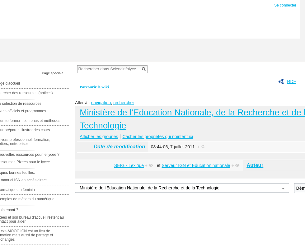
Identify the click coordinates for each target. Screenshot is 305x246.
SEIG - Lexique (129, 165)
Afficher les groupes (99, 136)
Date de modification (119, 147)
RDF (291, 81)
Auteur (254, 165)
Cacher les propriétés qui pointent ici (157, 136)
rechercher (123, 102)
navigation (101, 102)
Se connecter (285, 5)
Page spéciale (52, 73)
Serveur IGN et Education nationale (196, 165)
